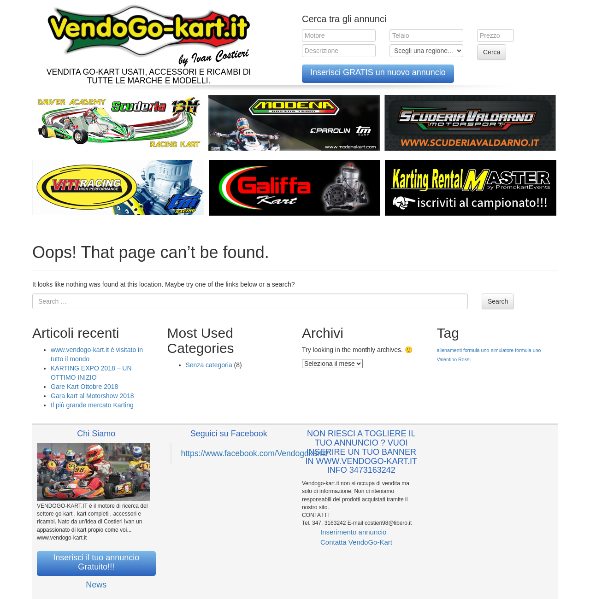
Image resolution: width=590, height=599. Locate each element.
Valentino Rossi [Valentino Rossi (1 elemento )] (454, 359)
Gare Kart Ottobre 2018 (84, 386)
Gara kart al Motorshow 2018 (92, 395)
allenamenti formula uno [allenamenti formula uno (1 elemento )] (463, 350)
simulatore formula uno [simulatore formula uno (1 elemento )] (516, 350)
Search (498, 301)
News (96, 584)
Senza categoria (209, 365)
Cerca (491, 52)
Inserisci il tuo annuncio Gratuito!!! (96, 562)
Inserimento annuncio (353, 532)
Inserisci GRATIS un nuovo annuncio (378, 72)
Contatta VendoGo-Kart (356, 542)
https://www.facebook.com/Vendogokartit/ (255, 453)
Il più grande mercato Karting (92, 405)
